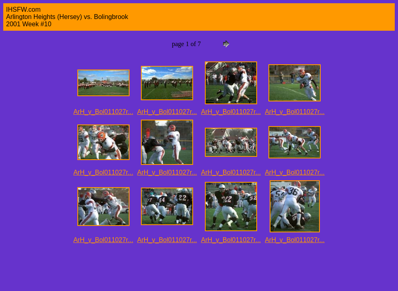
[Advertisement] (150, 266)
